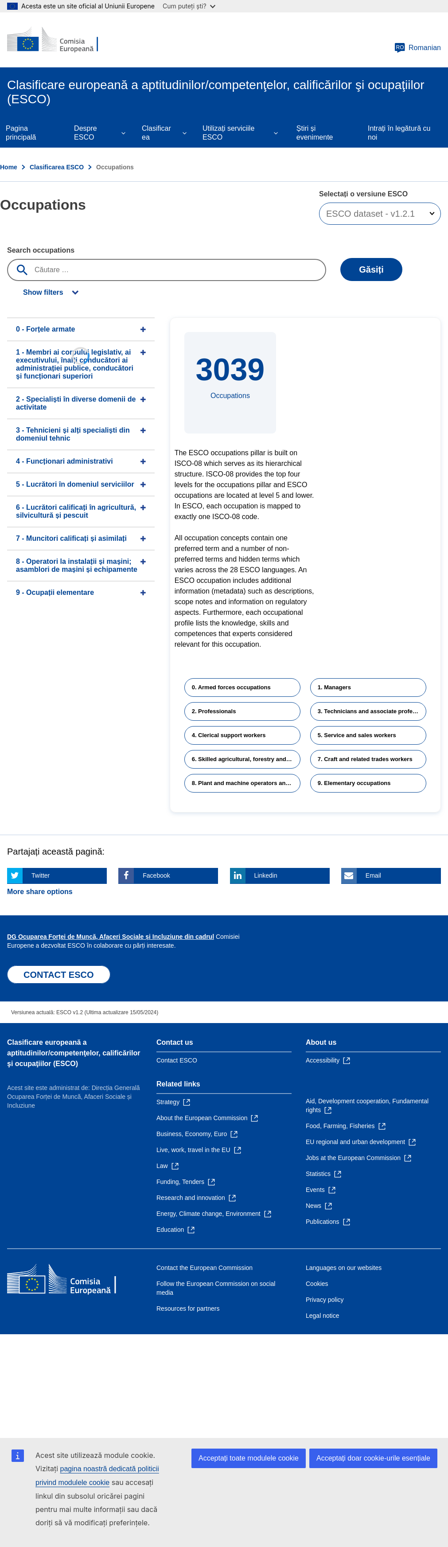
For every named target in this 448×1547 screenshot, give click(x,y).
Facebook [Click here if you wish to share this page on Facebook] (156, 875)
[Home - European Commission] (60, 40)
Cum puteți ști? (189, 6)
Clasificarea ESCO (57, 167)
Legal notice (322, 1315)
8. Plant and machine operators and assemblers (246, 783)
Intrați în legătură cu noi (399, 133)
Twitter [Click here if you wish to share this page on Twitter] (40, 875)
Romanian (417, 48)
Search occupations (40, 250)
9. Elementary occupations (354, 783)
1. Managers (334, 687)
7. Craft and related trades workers (365, 759)
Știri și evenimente (314, 133)
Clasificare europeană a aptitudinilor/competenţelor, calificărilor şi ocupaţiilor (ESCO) (73, 1053)
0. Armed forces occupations (231, 687)
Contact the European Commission (204, 1267)
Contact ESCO (176, 1060)
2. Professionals (214, 711)
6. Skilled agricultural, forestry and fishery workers (246, 759)
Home (8, 167)
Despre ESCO (85, 133)
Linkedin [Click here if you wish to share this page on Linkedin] (265, 875)
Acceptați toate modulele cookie (249, 1458)
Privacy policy (325, 1299)
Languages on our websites (344, 1267)
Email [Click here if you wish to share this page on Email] (373, 875)
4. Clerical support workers (229, 735)
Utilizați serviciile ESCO (228, 133)
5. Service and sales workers (357, 735)
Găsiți (371, 269)
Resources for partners (187, 1308)
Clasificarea (156, 133)
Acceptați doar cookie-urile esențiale (373, 1458)
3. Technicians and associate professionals (372, 711)
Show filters (43, 292)
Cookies (317, 1283)
